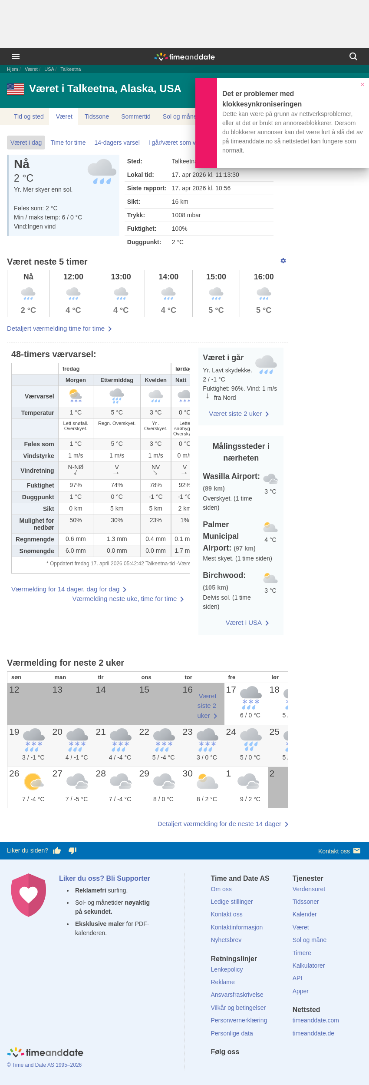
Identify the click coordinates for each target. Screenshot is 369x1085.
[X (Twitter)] (231, 1067)
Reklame (223, 982)
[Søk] (353, 56)
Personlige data (232, 1033)
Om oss (221, 889)
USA (49, 69)
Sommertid (136, 116)
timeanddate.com (316, 1020)
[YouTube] (276, 1067)
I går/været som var (174, 142)
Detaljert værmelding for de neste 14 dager (219, 823)
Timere (302, 952)
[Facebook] (217, 1067)
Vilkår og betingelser (238, 1007)
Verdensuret (309, 889)
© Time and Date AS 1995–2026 (44, 1065)
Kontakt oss (340, 850)
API (298, 978)
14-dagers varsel (117, 142)
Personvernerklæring (239, 1020)
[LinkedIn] (246, 1067)
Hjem (12, 69)
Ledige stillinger (232, 901)
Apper (301, 991)
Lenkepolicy (227, 969)
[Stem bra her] (57, 850)
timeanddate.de (314, 1033)
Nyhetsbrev (226, 939)
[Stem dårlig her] (72, 850)
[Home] (45, 1053)
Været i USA (244, 622)
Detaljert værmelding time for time (56, 328)
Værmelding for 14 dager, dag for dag (65, 589)
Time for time (68, 142)
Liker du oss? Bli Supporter (104, 878)
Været (31, 69)
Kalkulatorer (309, 965)
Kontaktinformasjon (237, 927)
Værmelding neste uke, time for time (124, 598)
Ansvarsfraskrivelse (237, 994)
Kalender (305, 914)
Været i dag (26, 142)
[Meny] (15, 56)
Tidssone (97, 116)
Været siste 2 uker (235, 413)
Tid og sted (29, 116)
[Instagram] (261, 1067)
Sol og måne (180, 116)
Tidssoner (306, 901)
